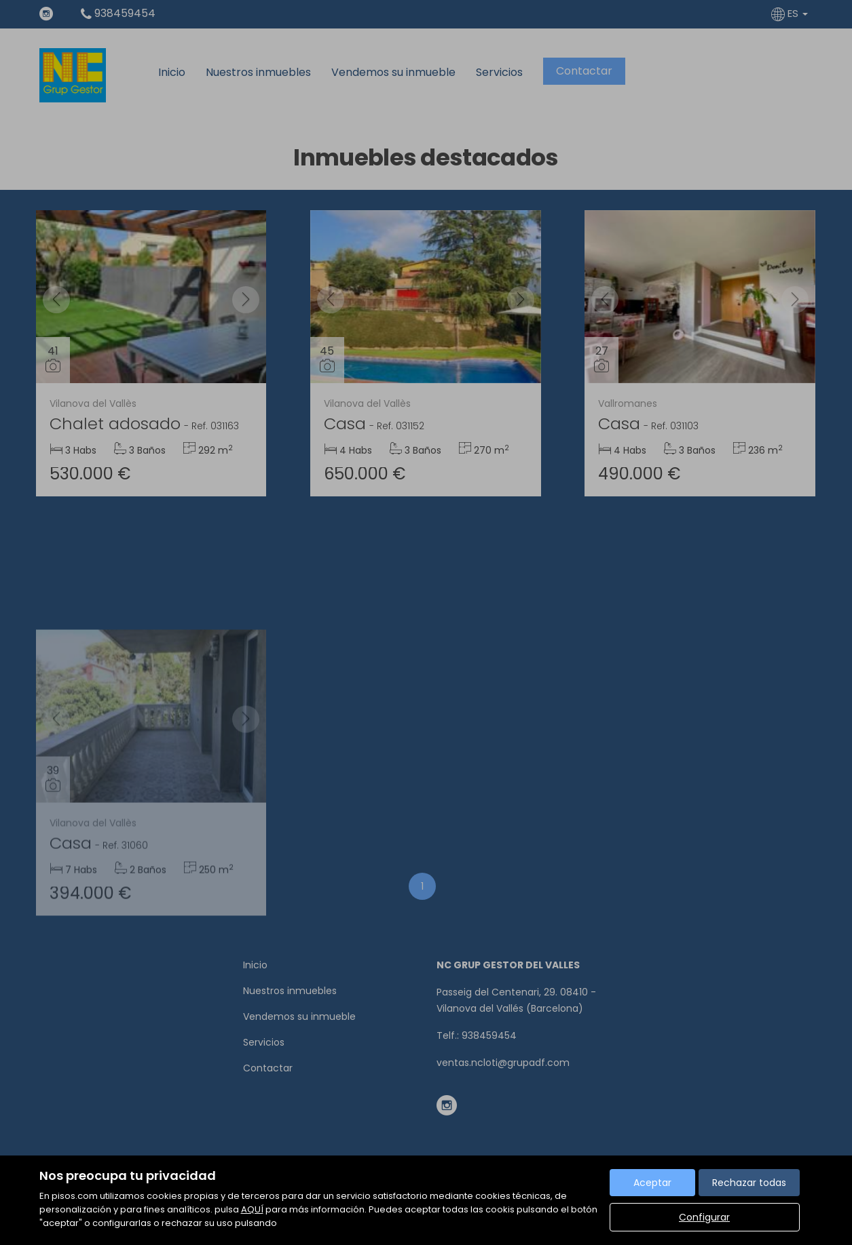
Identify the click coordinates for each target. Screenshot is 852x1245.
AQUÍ (252, 1209)
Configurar (704, 1217)
